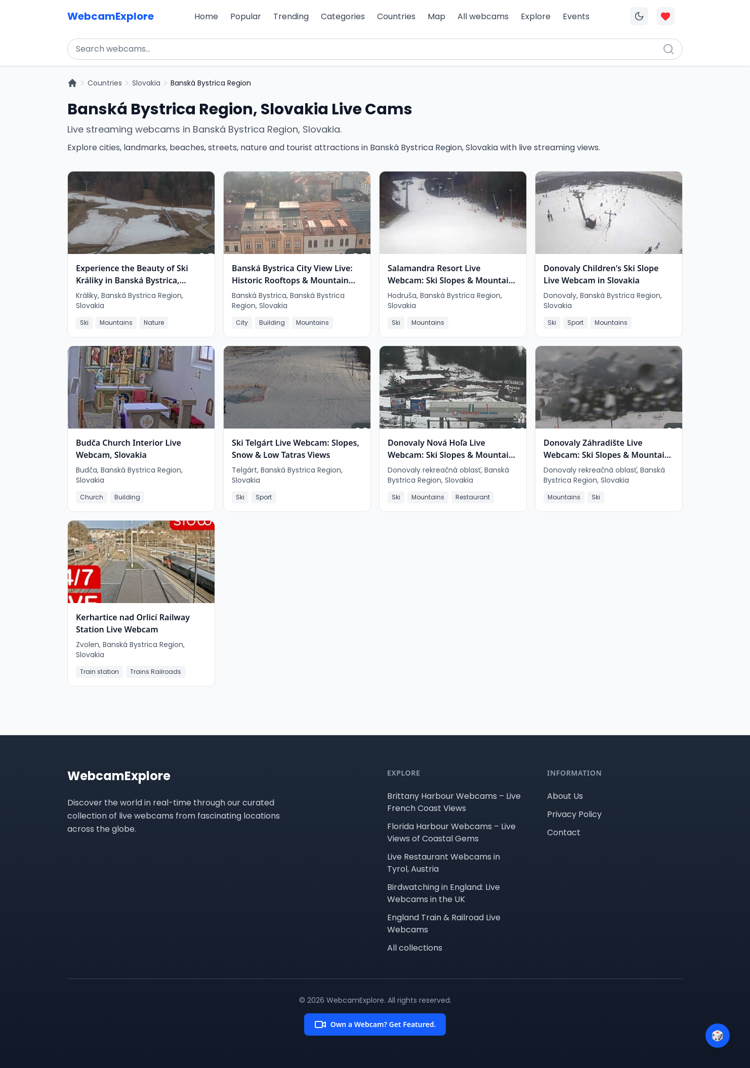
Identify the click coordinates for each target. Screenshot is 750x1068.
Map (436, 16)
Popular (245, 16)
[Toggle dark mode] (639, 16)
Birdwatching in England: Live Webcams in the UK (443, 893)
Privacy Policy (574, 814)
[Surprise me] (717, 1035)
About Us (565, 796)
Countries (396, 16)
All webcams (483, 16)
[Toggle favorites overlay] (665, 16)
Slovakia (146, 83)
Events (576, 16)
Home (206, 16)
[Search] (668, 49)
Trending (291, 16)
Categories (343, 16)
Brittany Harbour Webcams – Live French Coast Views (454, 802)
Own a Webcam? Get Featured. (375, 1024)
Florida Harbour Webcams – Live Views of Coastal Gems (451, 832)
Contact (563, 832)
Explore (536, 16)
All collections (414, 948)
